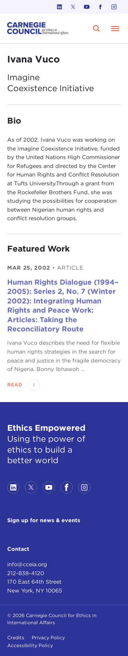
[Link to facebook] (100, 7)
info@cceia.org (27, 564)
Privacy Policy (48, 637)
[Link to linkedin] (59, 7)
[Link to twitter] (73, 7)
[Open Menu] (115, 28)
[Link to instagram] (114, 7)
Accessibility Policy (30, 645)
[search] (96, 28)
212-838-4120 (25, 573)
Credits (15, 637)
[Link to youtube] (87, 7)
